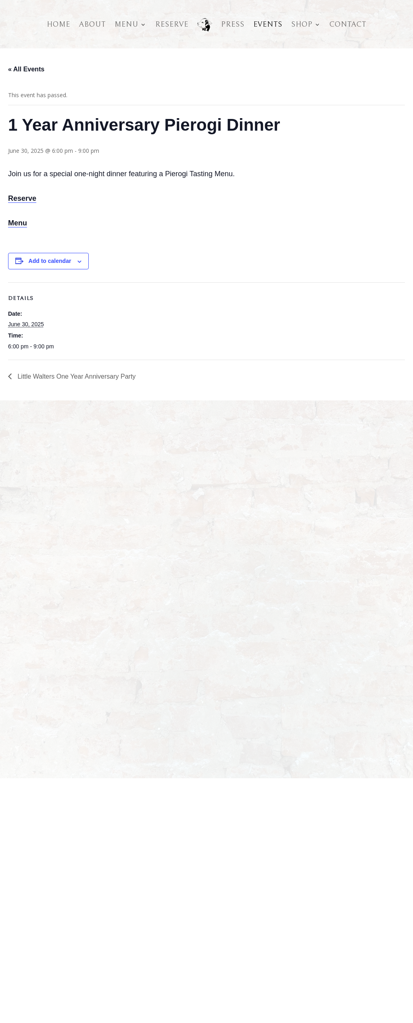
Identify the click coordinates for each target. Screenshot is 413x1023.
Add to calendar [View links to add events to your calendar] (50, 261)
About (92, 24)
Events (267, 24)
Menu (126, 24)
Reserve (171, 24)
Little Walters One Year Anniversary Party (76, 376)
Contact (348, 24)
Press (232, 24)
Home (58, 24)
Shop (302, 24)
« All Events (26, 69)
